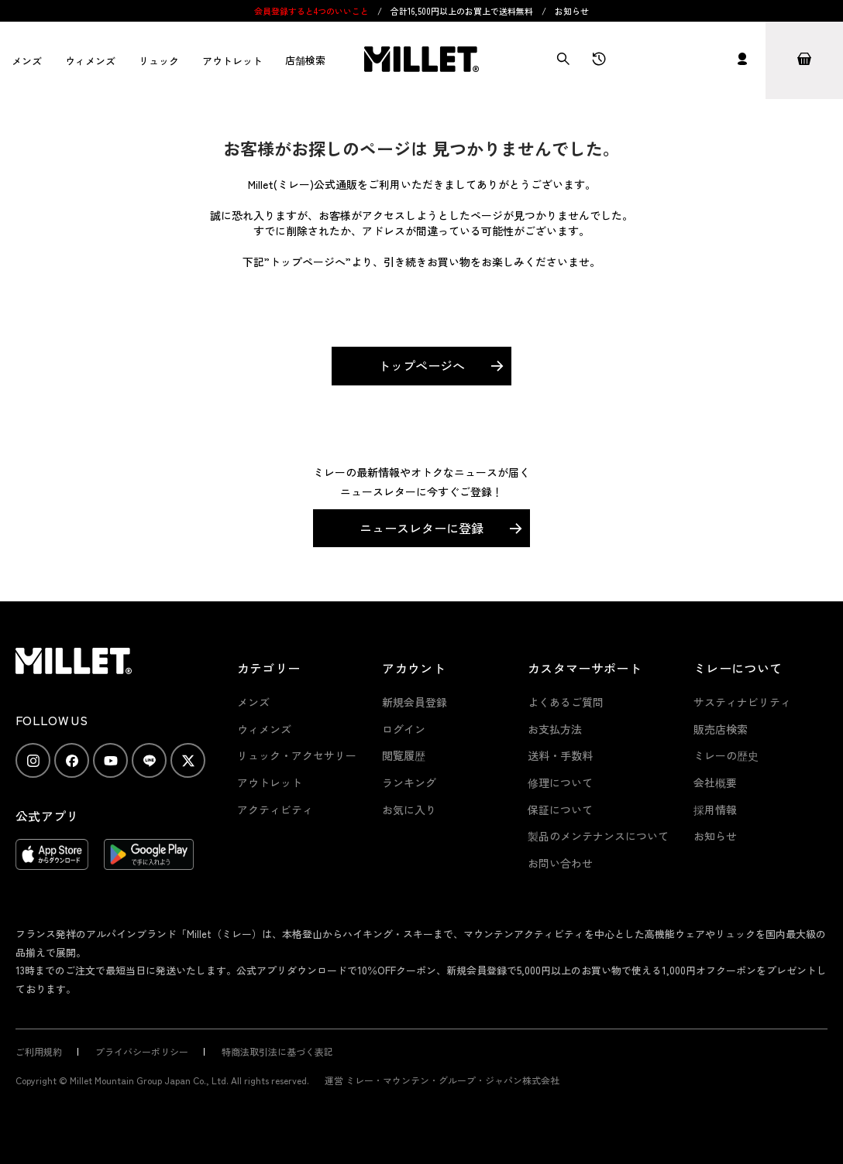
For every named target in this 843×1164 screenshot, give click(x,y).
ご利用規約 (38, 1051)
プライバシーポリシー (141, 1051)
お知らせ (572, 11)
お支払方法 (555, 729)
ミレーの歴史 (726, 755)
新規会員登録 (414, 702)
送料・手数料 (560, 755)
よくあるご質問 (566, 702)
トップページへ (421, 365)
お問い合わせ (560, 863)
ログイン (403, 729)
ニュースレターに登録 (421, 528)
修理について (560, 782)
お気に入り (409, 809)
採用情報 (715, 809)
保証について (560, 809)
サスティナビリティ (742, 702)
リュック (159, 60)
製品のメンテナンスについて (598, 836)
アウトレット (232, 60)
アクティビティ (275, 809)
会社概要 (715, 782)
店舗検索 (305, 60)
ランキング (409, 782)
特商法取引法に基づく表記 (277, 1051)
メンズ (27, 60)
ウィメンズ (90, 60)
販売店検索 (720, 729)
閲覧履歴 (403, 755)
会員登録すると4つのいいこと (311, 11)
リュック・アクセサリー (296, 755)
